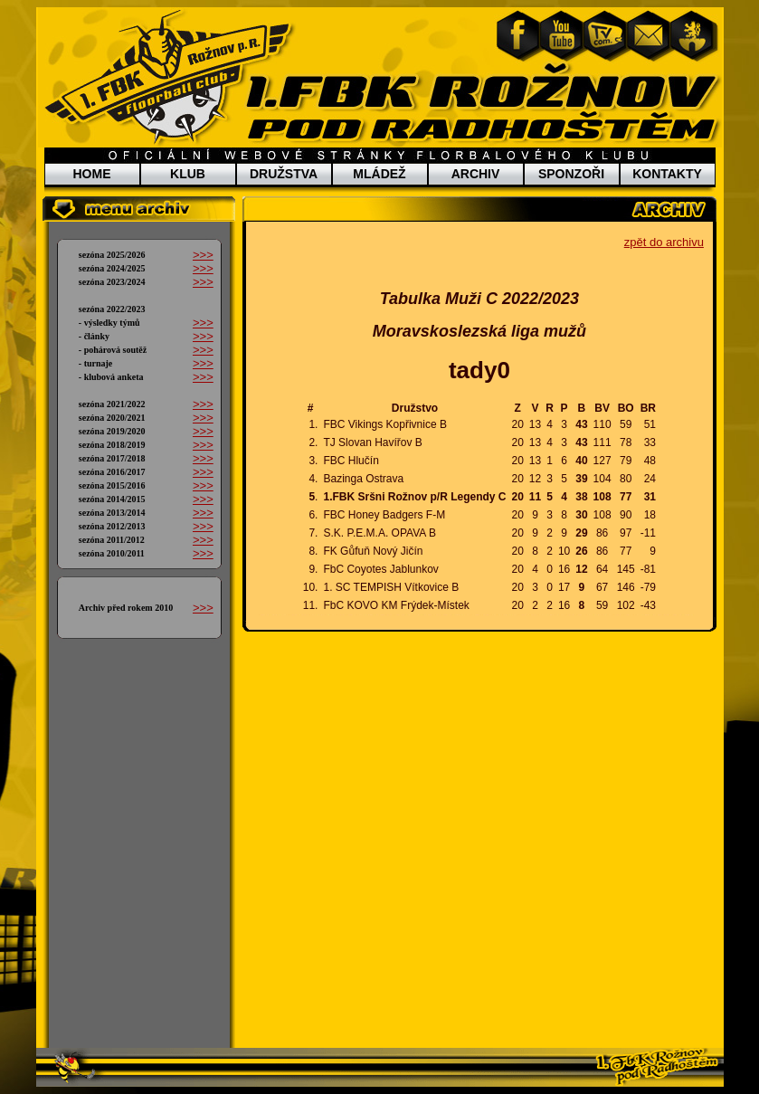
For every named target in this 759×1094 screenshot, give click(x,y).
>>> (203, 255)
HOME (92, 173)
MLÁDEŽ (379, 173)
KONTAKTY (667, 173)
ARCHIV (475, 173)
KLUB (187, 173)
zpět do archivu (664, 242)
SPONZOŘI (571, 173)
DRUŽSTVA (284, 173)
